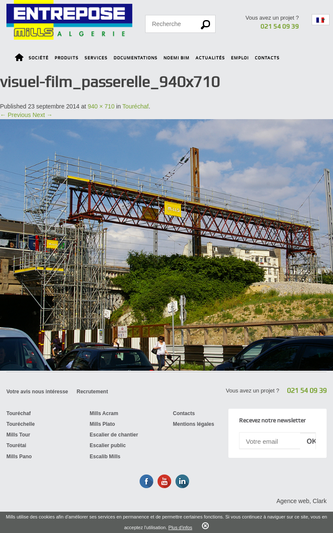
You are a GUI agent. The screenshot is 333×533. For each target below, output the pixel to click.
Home (19, 58)
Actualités (210, 58)
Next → (42, 114)
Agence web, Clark (301, 501)
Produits (67, 58)
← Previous (15, 114)
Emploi (240, 58)
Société (39, 58)
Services (96, 58)
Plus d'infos (180, 527)
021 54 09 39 (279, 26)
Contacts (267, 58)
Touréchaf (136, 106)
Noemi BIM (177, 58)
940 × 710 (101, 106)
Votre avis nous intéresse (37, 392)
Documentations (136, 58)
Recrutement (92, 392)
